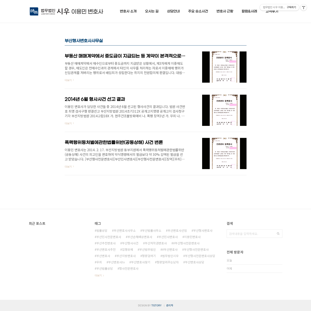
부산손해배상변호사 (139, 237)
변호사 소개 (128, 11)
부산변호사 (103, 256)
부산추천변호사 (106, 243)
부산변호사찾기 (140, 262)
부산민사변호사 (168, 237)
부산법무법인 (147, 249)
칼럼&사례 (249, 11)
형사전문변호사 (128, 268)
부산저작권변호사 (156, 243)
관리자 (169, 305)
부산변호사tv (116, 262)
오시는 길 (152, 11)
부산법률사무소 (151, 230)
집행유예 (127, 249)
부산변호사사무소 (125, 230)
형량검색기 (149, 256)
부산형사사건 (130, 243)
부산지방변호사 (126, 256)
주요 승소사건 (198, 11)
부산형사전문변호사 (196, 249)
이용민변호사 (192, 237)
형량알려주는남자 (168, 262)
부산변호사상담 (194, 262)
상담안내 (173, 11)
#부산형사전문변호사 (186, 243)
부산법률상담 (104, 268)
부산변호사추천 (106, 249)
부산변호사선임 (177, 230)
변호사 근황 (224, 11)
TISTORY (156, 305)
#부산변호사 (170, 249)
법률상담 (101, 230)
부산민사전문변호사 (108, 237)
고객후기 (272, 11)
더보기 (98, 275)
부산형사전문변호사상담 (200, 256)
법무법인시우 (170, 256)
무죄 (99, 262)
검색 (278, 234)
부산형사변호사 (202, 230)
